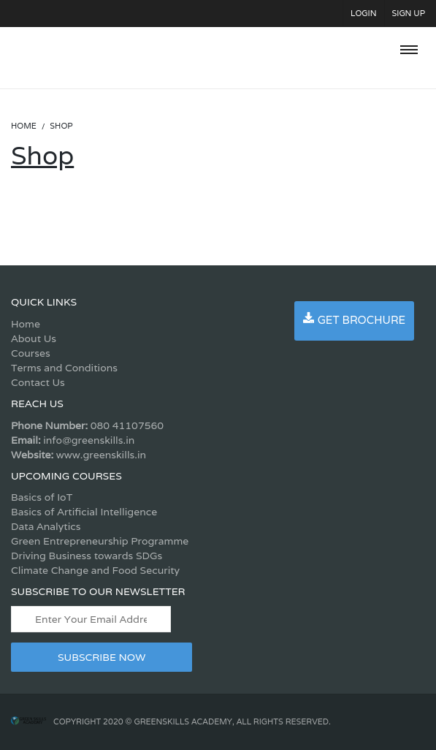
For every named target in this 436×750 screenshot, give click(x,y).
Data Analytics (45, 526)
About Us (33, 338)
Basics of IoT (41, 497)
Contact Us (38, 382)
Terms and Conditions (64, 367)
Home (25, 323)
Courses (30, 353)
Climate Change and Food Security (95, 570)
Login (363, 13)
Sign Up (409, 13)
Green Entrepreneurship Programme (99, 541)
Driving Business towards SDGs (86, 555)
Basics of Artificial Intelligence (84, 511)
